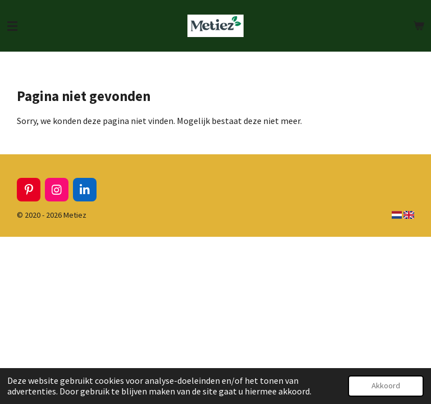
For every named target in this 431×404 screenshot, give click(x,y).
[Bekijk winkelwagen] (418, 26)
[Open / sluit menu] (12, 26)
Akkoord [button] (386, 385)
